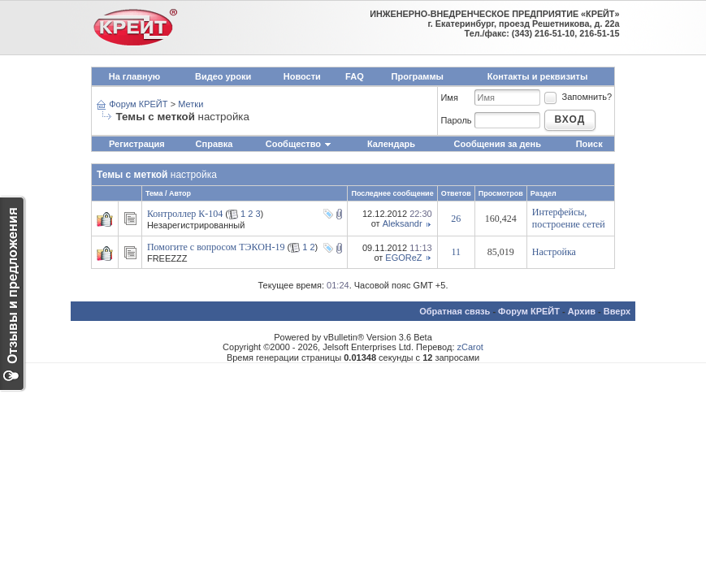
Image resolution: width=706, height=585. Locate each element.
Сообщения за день (497, 144)
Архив (582, 311)
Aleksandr (402, 223)
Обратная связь (454, 311)
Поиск (589, 144)
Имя (448, 97)
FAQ (354, 76)
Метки (190, 104)
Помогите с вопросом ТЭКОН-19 (216, 247)
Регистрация (137, 144)
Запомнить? (578, 97)
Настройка (554, 252)
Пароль (455, 120)
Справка (214, 144)
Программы (418, 76)
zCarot (470, 347)
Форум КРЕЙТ (138, 104)
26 (456, 218)
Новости (302, 76)
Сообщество (299, 144)
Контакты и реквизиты (537, 76)
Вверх (617, 311)
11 (456, 252)
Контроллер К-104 (185, 213)
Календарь (391, 144)
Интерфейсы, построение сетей (568, 218)
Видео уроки (223, 76)
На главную (134, 76)
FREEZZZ (167, 258)
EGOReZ (403, 257)
